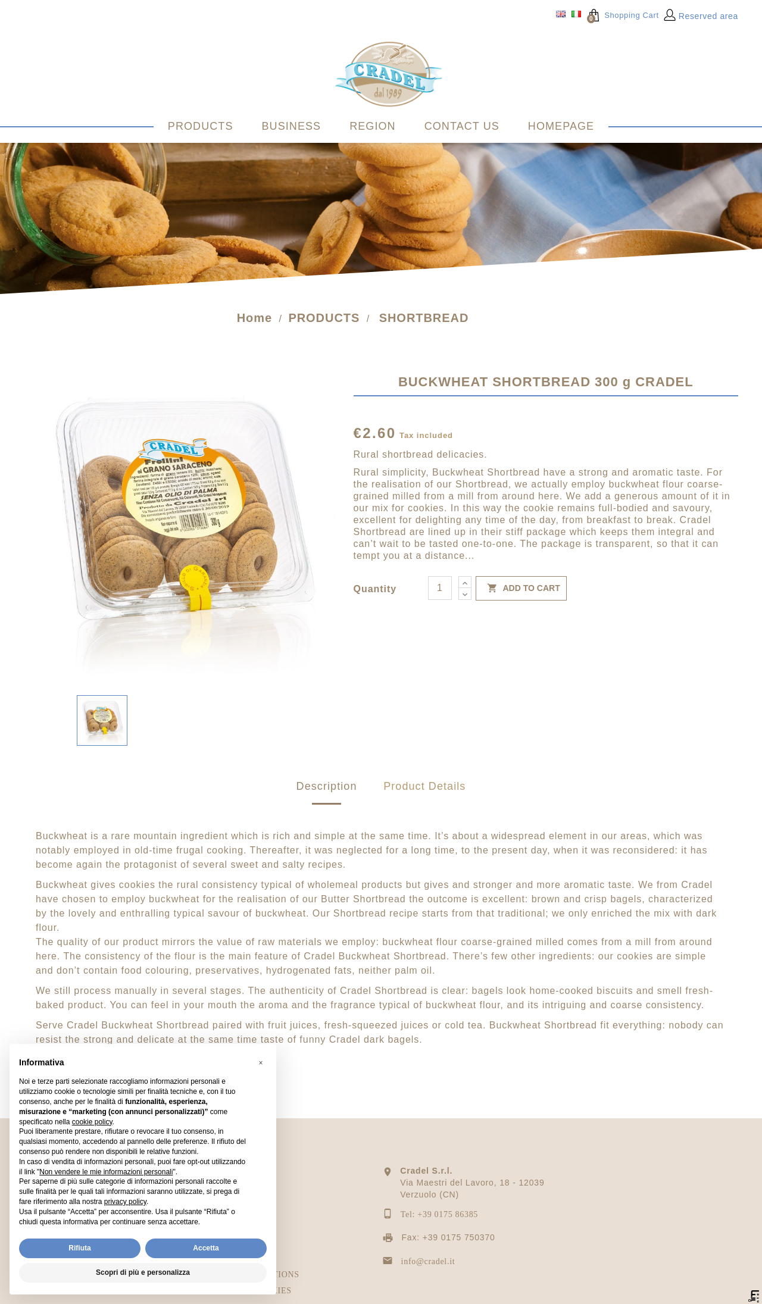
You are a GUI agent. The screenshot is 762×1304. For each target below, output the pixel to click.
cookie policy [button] (92, 1122)
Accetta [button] (205, 1248)
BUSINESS (291, 126)
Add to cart (521, 594)
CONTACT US (461, 126)
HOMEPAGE (561, 126)
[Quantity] (440, 594)
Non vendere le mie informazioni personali (106, 1172)
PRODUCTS (200, 126)
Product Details (424, 792)
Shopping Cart (623, 15)
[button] (260, 1062)
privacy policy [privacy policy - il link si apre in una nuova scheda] (125, 1201)
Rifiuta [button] (79, 1248)
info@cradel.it (428, 1267)
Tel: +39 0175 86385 (439, 1220)
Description (326, 792)
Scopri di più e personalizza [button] (143, 1272)
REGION (372, 126)
